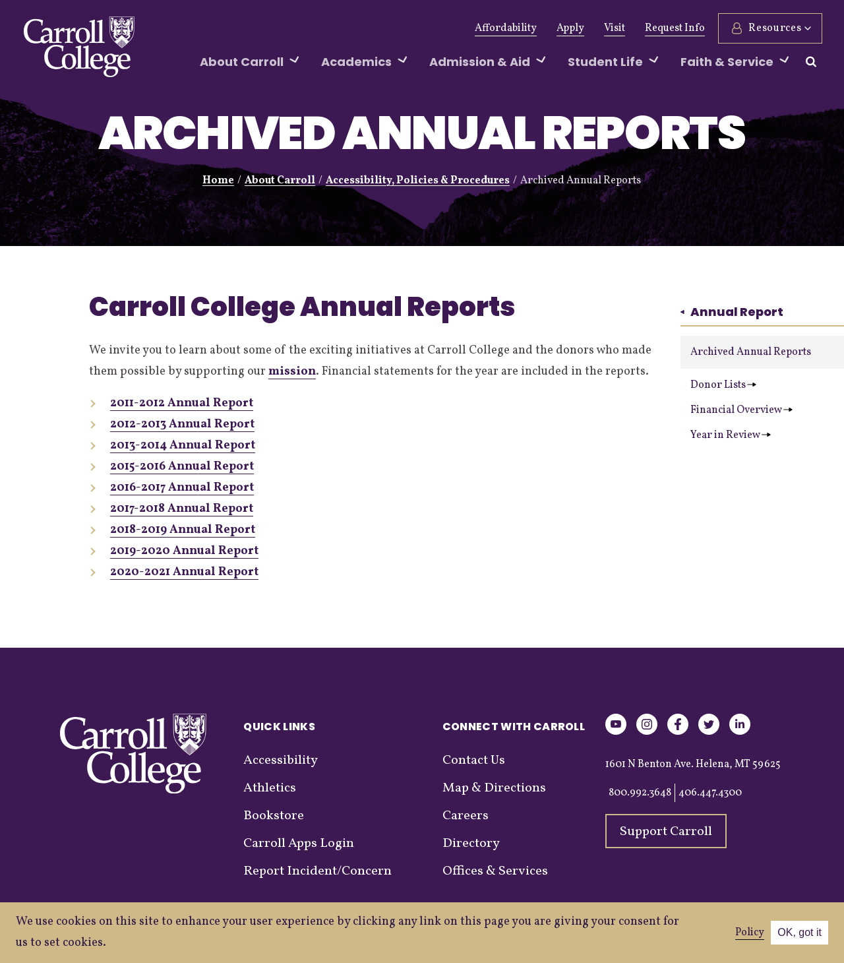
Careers (465, 816)
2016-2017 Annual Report (182, 488)
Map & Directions (494, 788)
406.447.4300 (710, 793)
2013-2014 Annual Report (182, 445)
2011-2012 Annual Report (181, 403)
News (369, 28)
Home (218, 180)
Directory (471, 843)
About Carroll (280, 180)
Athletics (315, 28)
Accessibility (280, 760)
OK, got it (799, 932)
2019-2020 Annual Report (184, 551)
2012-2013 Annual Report (182, 424)
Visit (612, 28)
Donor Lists (723, 385)
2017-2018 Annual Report (181, 509)
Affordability (504, 28)
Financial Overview (741, 410)
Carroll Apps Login (298, 843)
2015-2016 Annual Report (182, 466)
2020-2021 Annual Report (184, 572)
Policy (749, 932)
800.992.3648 (640, 793)
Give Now (197, 28)
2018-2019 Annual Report (182, 530)
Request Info (673, 28)
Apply (568, 28)
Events (417, 28)
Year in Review (730, 435)
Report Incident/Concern (317, 871)
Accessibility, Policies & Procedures (418, 180)
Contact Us (473, 760)
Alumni (257, 28)
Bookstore (273, 816)
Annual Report (731, 311)
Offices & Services (495, 871)
